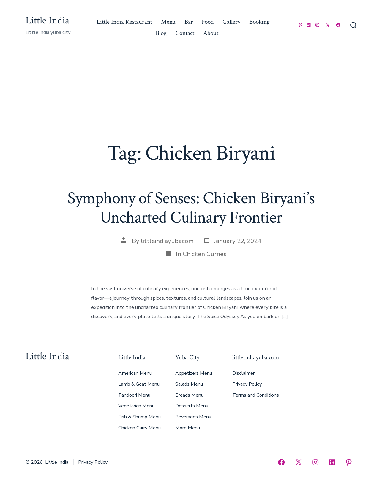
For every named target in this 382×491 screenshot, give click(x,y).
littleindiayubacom (167, 241)
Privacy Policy (247, 384)
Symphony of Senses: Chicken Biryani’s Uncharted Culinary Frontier (190, 207)
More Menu (187, 428)
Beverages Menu (193, 417)
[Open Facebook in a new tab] (338, 25)
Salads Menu (189, 384)
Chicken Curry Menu (139, 428)
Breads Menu (189, 395)
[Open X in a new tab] (327, 25)
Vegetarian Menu (136, 406)
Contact (185, 33)
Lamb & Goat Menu (139, 384)
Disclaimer (243, 373)
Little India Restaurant (124, 22)
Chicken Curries (205, 254)
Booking (259, 22)
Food (208, 22)
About (210, 33)
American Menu (135, 373)
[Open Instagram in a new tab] (317, 25)
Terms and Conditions (255, 395)
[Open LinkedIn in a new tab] (308, 25)
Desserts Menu (191, 406)
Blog (161, 33)
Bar (188, 22)
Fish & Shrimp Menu (139, 417)
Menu (168, 22)
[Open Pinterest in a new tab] (300, 25)
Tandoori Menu (134, 395)
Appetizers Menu (193, 373)
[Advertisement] (191, 96)
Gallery (231, 22)
